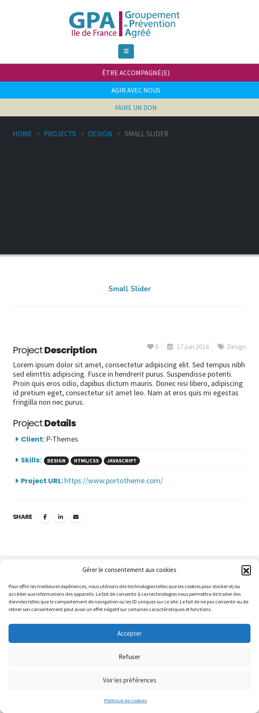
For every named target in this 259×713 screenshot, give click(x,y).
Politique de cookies (125, 700)
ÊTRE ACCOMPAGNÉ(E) (136, 72)
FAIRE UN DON (136, 107)
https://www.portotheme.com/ (113, 480)
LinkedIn (60, 517)
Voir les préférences (130, 680)
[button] (246, 570)
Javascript (122, 460)
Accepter (129, 633)
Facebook (45, 517)
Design (236, 347)
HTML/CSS (86, 460)
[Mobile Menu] (126, 51)
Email (76, 517)
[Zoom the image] (123, 10)
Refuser (129, 657)
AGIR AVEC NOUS (135, 90)
